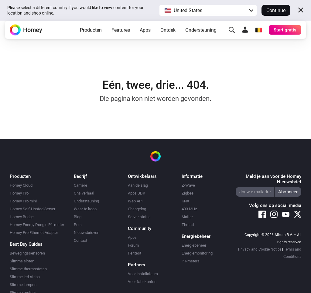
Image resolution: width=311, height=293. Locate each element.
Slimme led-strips (25, 277)
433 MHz (189, 209)
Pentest (134, 253)
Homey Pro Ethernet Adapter (34, 232)
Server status (139, 217)
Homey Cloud (21, 185)
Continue (275, 10)
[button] (208, 10)
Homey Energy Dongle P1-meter (37, 224)
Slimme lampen (23, 284)
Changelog (137, 209)
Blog (77, 217)
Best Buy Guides (26, 244)
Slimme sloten (22, 261)
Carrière (80, 185)
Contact (80, 240)
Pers (78, 224)
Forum (133, 245)
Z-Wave (188, 185)
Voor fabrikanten (142, 281)
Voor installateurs (143, 273)
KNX (185, 201)
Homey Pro (19, 193)
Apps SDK (136, 193)
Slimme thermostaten (28, 269)
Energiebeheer (194, 245)
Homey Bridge (22, 217)
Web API (135, 201)
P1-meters (191, 261)
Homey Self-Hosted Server (32, 209)
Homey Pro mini (23, 201)
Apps (145, 35)
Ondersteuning (201, 35)
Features (120, 35)
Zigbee (187, 193)
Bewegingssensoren (27, 253)
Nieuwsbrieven (86, 232)
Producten (91, 35)
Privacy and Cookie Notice (259, 249)
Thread (188, 224)
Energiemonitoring (197, 253)
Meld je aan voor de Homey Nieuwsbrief (273, 179)
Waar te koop (85, 209)
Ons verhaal (84, 193)
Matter (187, 217)
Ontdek (168, 35)
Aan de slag (138, 185)
